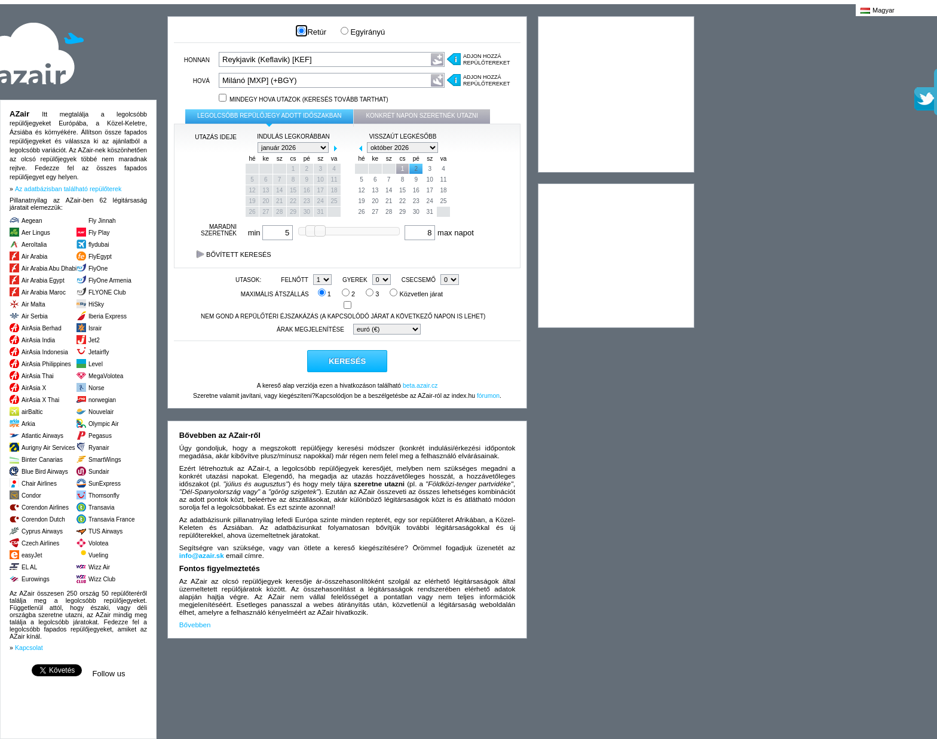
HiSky (96, 304)
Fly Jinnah (102, 220)
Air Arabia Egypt (43, 280)
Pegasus (100, 436)
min (270, 232)
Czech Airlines (40, 543)
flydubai (98, 244)
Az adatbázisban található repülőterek (68, 188)
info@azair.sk (201, 555)
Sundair (98, 471)
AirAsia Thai (38, 376)
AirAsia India (38, 340)
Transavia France (111, 519)
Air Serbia (35, 316)
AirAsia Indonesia (45, 352)
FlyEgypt (100, 256)
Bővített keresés (234, 254)
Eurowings (36, 579)
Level (95, 364)
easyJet (32, 555)
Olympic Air (103, 424)
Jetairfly (98, 352)
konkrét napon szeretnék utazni (421, 115)
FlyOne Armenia (109, 280)
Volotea (98, 543)
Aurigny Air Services (48, 447)
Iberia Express (107, 316)
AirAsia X (34, 388)
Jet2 (94, 340)
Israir (95, 328)
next (335, 148)
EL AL (29, 567)
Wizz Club (101, 579)
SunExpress (104, 483)
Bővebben (195, 624)
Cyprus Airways (42, 531)
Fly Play (99, 232)
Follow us (109, 673)
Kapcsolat (29, 647)
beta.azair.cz (420, 385)
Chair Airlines (39, 483)
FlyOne (98, 268)
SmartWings (104, 459)
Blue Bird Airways (45, 471)
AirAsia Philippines (46, 364)
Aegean (32, 220)
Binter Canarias (42, 459)
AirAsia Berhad (42, 328)
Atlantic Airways (42, 436)
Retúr (312, 31)
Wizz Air (99, 567)
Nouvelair (101, 412)
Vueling (98, 555)
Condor (31, 495)
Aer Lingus (36, 232)
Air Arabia (34, 256)
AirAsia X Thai (40, 400)
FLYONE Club (107, 292)
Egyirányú (363, 31)
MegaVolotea (105, 376)
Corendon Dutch (43, 519)
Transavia (101, 507)
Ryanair (98, 447)
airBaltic (32, 412)
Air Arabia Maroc (44, 292)
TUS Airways (105, 531)
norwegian (102, 400)
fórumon (488, 396)
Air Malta (33, 304)
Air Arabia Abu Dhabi (49, 268)
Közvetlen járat (416, 294)
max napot (439, 232)
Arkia (28, 424)
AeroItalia (34, 244)
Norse (96, 388)
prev (252, 148)
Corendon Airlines (45, 507)
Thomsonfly (104, 495)
